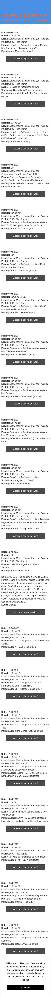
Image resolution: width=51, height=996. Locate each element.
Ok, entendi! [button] (25, 987)
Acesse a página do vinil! (25, 612)
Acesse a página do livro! (25, 58)
